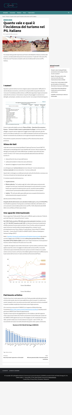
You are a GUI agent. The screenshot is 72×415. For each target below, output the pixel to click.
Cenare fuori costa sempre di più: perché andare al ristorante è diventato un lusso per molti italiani (59, 84)
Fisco (24, 12)
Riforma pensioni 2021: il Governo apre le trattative (37, 357)
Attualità (5, 12)
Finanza (19, 12)
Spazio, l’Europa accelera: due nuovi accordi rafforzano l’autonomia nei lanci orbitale (58, 78)
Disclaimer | (41, 379)
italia (7, 352)
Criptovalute (31, 12)
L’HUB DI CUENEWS (14, 371)
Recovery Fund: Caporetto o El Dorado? (15, 357)
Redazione (46, 379)
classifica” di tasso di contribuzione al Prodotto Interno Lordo (23, 237)
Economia (12, 12)
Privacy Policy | (34, 379)
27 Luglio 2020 (7, 34)
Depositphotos (52, 377)
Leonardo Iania (14, 34)
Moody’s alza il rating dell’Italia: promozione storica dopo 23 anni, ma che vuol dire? (59, 72)
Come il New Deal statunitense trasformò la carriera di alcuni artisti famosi (58, 90)
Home (3, 16)
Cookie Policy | (26, 379)
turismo (10, 352)
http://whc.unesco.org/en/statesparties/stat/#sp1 (24, 310)
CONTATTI (5, 371)
